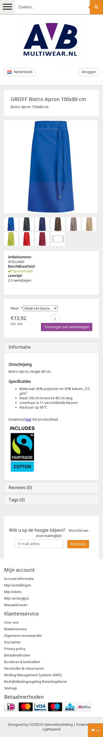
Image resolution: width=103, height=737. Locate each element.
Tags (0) (17, 500)
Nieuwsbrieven (15, 605)
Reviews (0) (20, 487)
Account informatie (19, 578)
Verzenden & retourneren (24, 668)
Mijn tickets (13, 591)
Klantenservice (15, 629)
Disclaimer (12, 642)
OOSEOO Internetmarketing (51, 724)
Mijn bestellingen (17, 585)
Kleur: (16, 308)
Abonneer (78, 544)
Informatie (20, 347)
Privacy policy (14, 648)
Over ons (11, 622)
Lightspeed (51, 729)
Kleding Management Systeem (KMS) (33, 675)
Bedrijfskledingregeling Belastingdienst (35, 681)
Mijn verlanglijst (16, 598)
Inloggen (89, 72)
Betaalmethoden (17, 655)
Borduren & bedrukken (22, 662)
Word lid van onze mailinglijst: (48, 532)
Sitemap (10, 688)
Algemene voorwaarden (23, 635)
